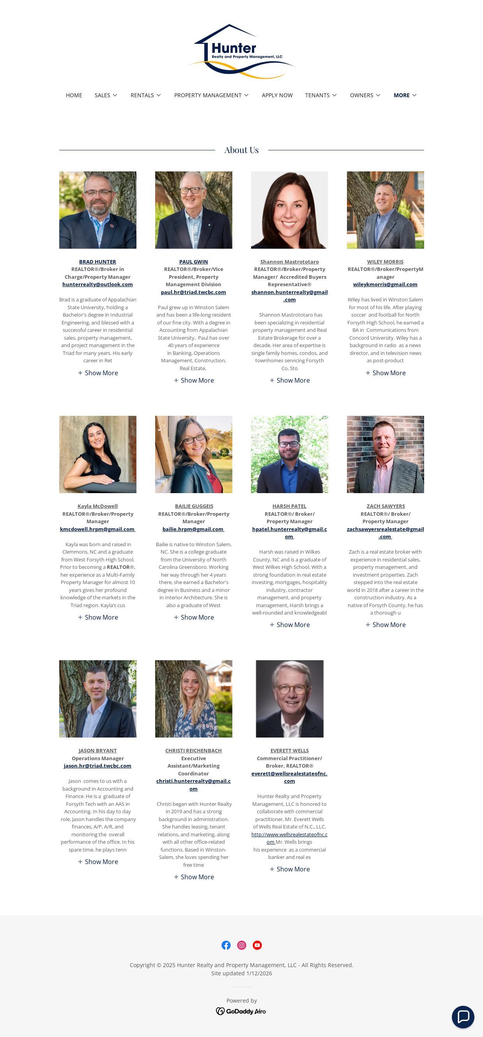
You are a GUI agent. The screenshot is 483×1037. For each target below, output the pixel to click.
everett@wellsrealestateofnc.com (289, 777)
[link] (241, 50)
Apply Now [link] (277, 95)
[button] (106, 95)
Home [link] (74, 95)
